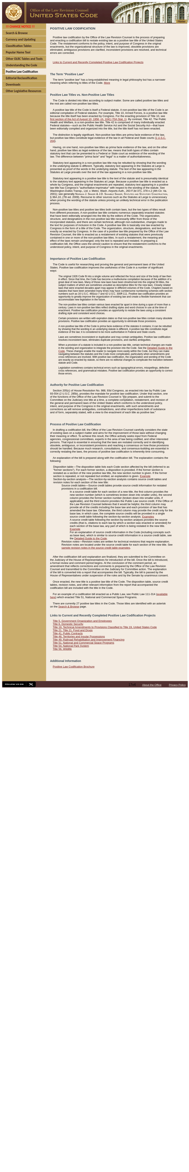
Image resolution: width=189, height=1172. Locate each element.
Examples (148, 516)
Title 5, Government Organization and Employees (82, 620)
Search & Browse (68, 606)
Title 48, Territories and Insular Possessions (79, 636)
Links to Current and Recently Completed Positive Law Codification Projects (98, 62)
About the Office (152, 684)
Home (181, 21)
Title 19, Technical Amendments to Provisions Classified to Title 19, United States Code (105, 627)
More (107, 82)
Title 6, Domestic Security (68, 624)
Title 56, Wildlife (62, 649)
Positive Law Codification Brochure (73, 666)
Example (145, 476)
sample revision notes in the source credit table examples (95, 547)
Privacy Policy (177, 684)
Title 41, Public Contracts (68, 633)
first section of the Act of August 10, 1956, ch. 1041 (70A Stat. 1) (88, 119)
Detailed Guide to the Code (90, 538)
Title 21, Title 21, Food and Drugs (73, 630)
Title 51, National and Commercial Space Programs (83, 642)
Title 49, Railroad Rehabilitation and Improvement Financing (88, 639)
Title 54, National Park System (71, 645)
